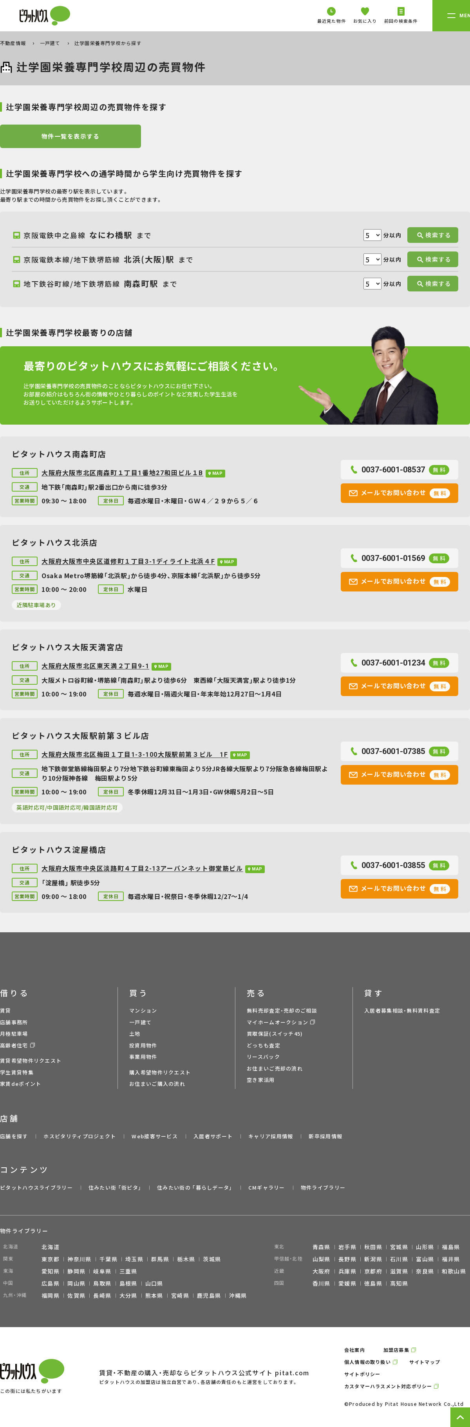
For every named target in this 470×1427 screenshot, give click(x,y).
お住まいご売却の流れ (275, 1068)
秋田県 (373, 1247)
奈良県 (425, 1271)
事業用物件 (143, 1056)
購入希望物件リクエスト (160, 1072)
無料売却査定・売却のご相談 (282, 1010)
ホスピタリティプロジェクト (79, 1136)
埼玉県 (134, 1259)
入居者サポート (213, 1136)
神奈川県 (79, 1259)
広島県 (51, 1283)
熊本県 (154, 1295)
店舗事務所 (14, 1022)
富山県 (425, 1259)
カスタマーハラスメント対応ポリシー (388, 1386)
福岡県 (51, 1295)
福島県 (451, 1247)
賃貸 (5, 1010)
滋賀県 (399, 1271)
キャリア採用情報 (270, 1136)
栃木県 (186, 1259)
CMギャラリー (266, 1187)
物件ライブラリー (323, 1187)
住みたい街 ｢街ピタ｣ (115, 1187)
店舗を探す (14, 1136)
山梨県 (322, 1259)
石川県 (399, 1259)
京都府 (373, 1271)
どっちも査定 (263, 1045)
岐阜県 (102, 1271)
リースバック (263, 1056)
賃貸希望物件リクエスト (30, 1060)
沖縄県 (238, 1295)
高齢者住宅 (14, 1045)
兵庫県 (347, 1271)
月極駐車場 (14, 1033)
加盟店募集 (396, 1349)
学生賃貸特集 (17, 1072)
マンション (143, 1010)
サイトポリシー (362, 1374)
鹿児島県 (209, 1295)
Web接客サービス (155, 1136)
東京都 (51, 1259)
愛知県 (51, 1271)
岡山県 (76, 1283)
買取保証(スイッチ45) (275, 1033)
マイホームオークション (277, 1022)
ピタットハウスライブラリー (36, 1187)
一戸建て (51, 43)
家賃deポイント (20, 1083)
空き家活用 (261, 1079)
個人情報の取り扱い (367, 1361)
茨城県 (212, 1259)
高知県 (399, 1283)
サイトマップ (424, 1361)
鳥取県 (102, 1283)
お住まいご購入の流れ (157, 1083)
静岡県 (76, 1271)
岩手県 (347, 1247)
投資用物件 (143, 1045)
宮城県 (399, 1247)
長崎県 (102, 1295)
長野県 (347, 1259)
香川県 (322, 1283)
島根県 (128, 1283)
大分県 (128, 1295)
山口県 (154, 1283)
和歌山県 (454, 1271)
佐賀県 (76, 1295)
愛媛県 (347, 1283)
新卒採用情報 (325, 1136)
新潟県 (373, 1259)
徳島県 (373, 1283)
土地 (135, 1033)
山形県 (425, 1247)
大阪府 (322, 1271)
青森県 (322, 1247)
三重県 (128, 1271)
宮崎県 (180, 1295)
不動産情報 (13, 43)
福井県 (451, 1259)
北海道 (51, 1247)
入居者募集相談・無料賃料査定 (402, 1010)
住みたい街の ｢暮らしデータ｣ (195, 1187)
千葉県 (108, 1259)
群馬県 (160, 1259)
